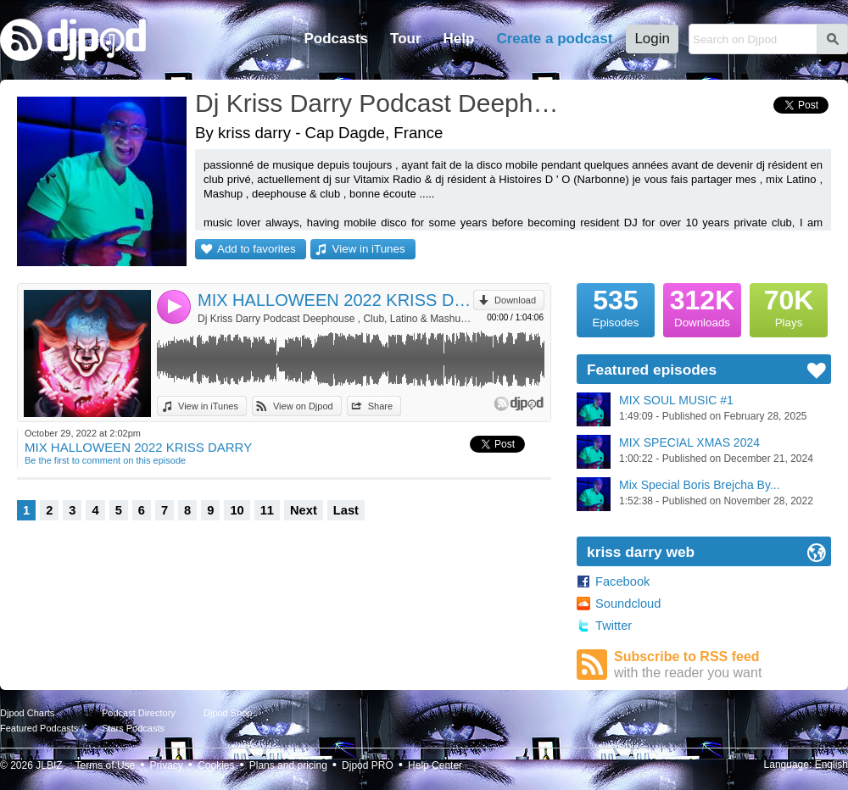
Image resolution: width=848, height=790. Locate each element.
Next (303, 510)
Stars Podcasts (133, 728)
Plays (789, 306)
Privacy (166, 765)
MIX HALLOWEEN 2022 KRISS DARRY (335, 300)
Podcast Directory (139, 713)
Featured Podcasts (39, 728)
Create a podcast (554, 39)
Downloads (702, 306)
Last (346, 510)
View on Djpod (303, 406)
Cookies (216, 765)
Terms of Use (105, 765)
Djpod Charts (27, 713)
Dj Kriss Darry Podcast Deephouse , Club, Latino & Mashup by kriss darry (335, 319)
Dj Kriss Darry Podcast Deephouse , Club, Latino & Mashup (377, 103)
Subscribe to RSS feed (722, 665)
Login (652, 39)
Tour (405, 39)
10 (236, 510)
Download (515, 300)
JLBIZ (49, 765)
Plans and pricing (288, 765)
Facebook (622, 581)
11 (267, 510)
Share (380, 406)
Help (459, 39)
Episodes (616, 306)
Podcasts (336, 39)
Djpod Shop (228, 713)
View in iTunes (368, 248)
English (831, 765)
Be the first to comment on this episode (105, 460)
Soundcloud (628, 603)
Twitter (613, 625)
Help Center (435, 765)
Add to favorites (256, 248)
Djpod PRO (367, 765)
